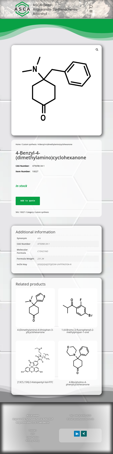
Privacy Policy (32, 440)
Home (18, 144)
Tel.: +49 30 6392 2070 (80, 415)
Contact (32, 430)
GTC (33, 433)
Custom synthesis (29, 144)
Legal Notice (33, 437)
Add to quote (27, 201)
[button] (97, 49)
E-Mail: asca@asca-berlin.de (80, 419)
